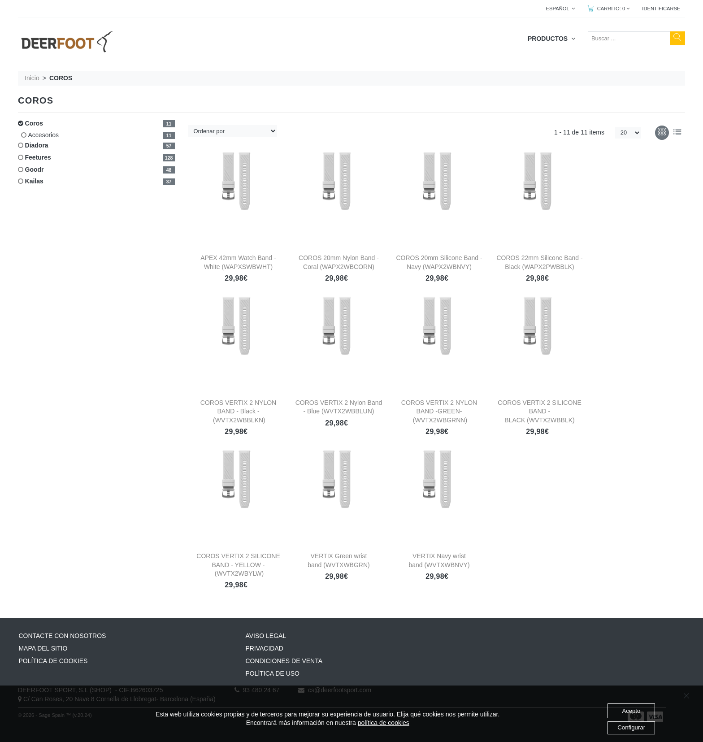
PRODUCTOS (551, 38)
